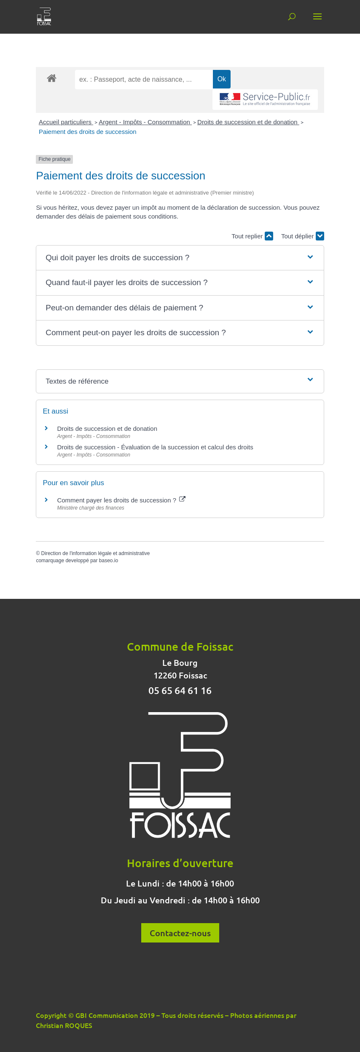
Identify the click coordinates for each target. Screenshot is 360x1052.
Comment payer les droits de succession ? (121, 500)
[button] (180, 258)
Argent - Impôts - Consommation (145, 121)
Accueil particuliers (66, 121)
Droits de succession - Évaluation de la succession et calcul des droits (155, 447)
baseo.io (108, 560)
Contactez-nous (180, 932)
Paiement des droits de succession (88, 131)
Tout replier (252, 236)
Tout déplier (302, 236)
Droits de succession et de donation (248, 121)
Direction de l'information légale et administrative (95, 553)
